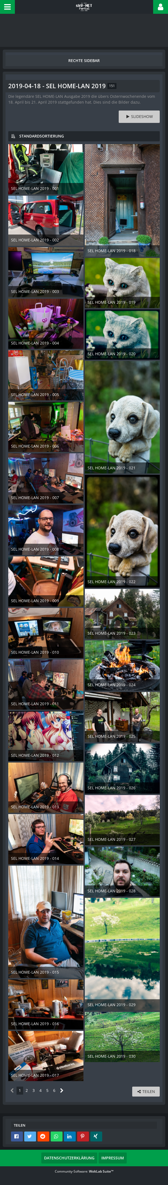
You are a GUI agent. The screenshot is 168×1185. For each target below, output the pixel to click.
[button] (7, 7)
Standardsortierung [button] (41, 136)
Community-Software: (84, 1171)
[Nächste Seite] (62, 1091)
